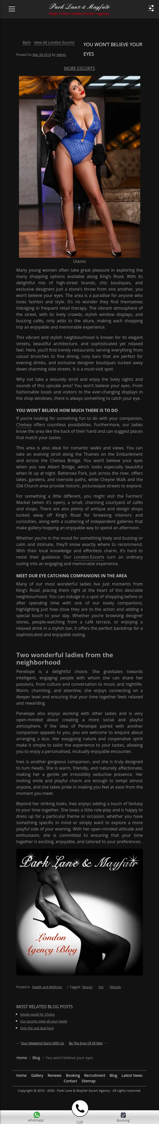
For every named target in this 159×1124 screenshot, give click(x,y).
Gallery (37, 1075)
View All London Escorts (54, 42)
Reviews (54, 1075)
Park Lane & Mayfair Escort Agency (83, 1090)
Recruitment (94, 1075)
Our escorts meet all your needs (44, 1021)
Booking (73, 1075)
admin (61, 54)
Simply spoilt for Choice (37, 1014)
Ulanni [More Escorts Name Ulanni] (79, 261)
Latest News (132, 1075)
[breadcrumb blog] (36, 1057)
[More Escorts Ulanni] (79, 166)
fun (101, 987)
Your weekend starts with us (42, 1043)
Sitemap (88, 1080)
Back (27, 42)
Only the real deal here (37, 1028)
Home (21, 1075)
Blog (113, 1075)
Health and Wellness (47, 987)
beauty (87, 987)
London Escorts (89, 557)
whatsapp (36, 1120)
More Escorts (79, 68)
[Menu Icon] (8, 6)
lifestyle (115, 987)
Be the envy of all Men (86, 1043)
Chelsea (24, 424)
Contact (70, 1080)
